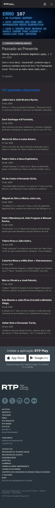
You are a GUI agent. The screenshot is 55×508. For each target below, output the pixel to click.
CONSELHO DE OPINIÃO (11, 469)
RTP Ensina (6, 424)
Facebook (5, 401)
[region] (27, 23)
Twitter (12, 401)
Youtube (27, 401)
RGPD (4, 478)
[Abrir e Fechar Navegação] (51, 4)
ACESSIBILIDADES (9, 458)
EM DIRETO (6, 429)
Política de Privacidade (11, 491)
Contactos (7, 444)
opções (7, 76)
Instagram (20, 401)
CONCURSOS (7, 438)
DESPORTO (6, 412)
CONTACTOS (7, 449)
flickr (34, 401)
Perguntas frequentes (12, 441)
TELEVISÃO (6, 415)
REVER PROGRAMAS (10, 432)
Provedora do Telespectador (15, 452)
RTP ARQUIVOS (8, 421)
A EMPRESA (6, 463)
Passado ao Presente (20, 48)
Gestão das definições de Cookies (17, 481)
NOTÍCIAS (6, 409)
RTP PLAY (6, 427)
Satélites (6, 461)
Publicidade (16, 493)
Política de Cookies (29, 491)
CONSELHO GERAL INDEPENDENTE (15, 466)
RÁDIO (4, 418)
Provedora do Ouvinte (12, 455)
